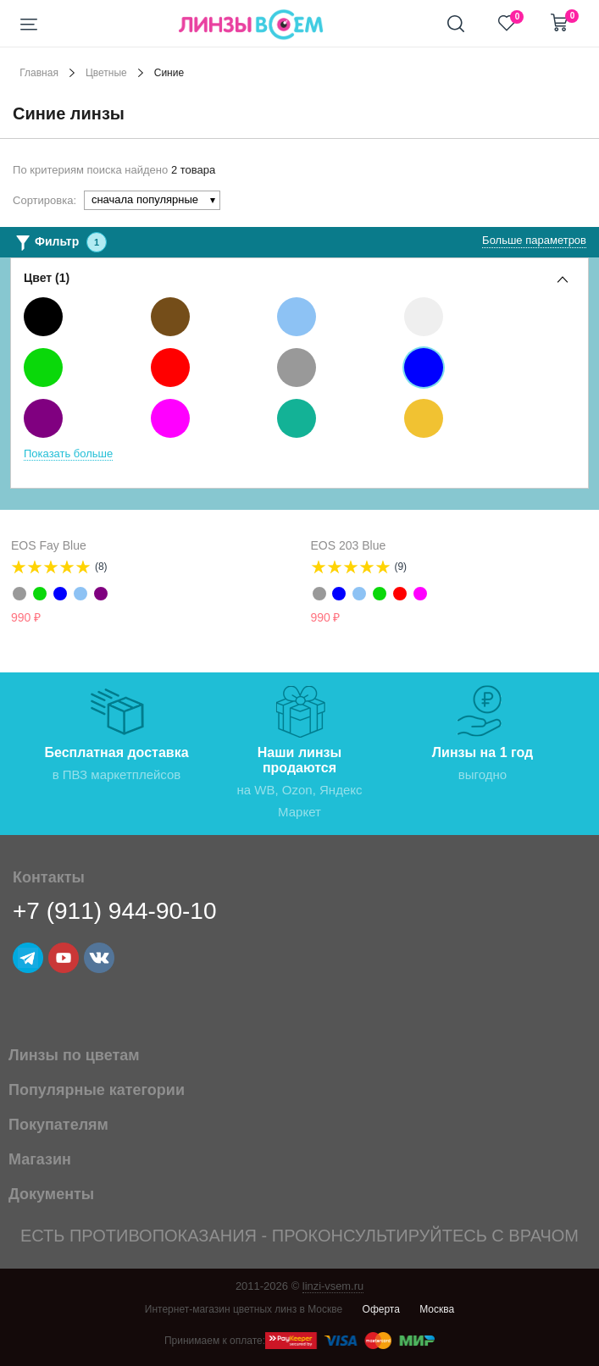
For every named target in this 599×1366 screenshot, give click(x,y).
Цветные (106, 73)
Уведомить (273, 618)
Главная (38, 73)
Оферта (381, 1309)
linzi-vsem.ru (333, 1286)
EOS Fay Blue (48, 545)
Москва (436, 1309)
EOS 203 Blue (348, 545)
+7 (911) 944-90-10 (115, 911)
